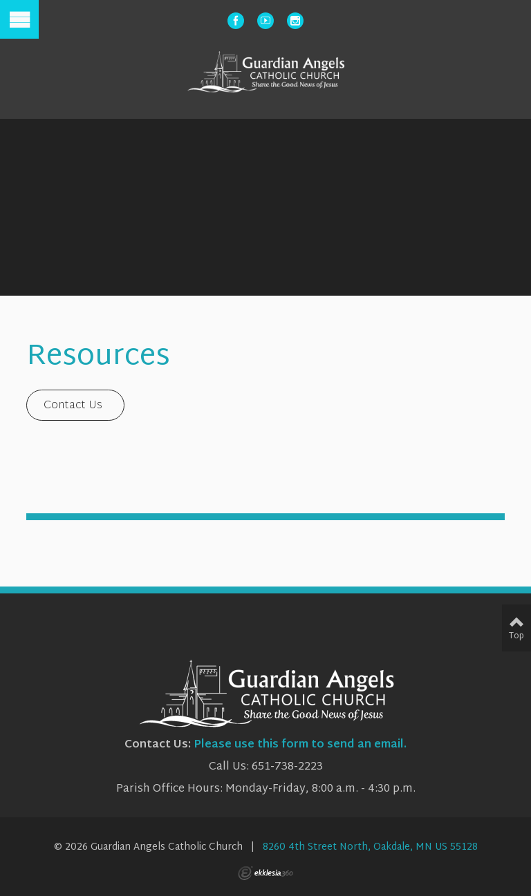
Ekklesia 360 (265, 873)
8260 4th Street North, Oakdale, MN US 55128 (370, 847)
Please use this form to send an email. (300, 745)
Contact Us (73, 406)
